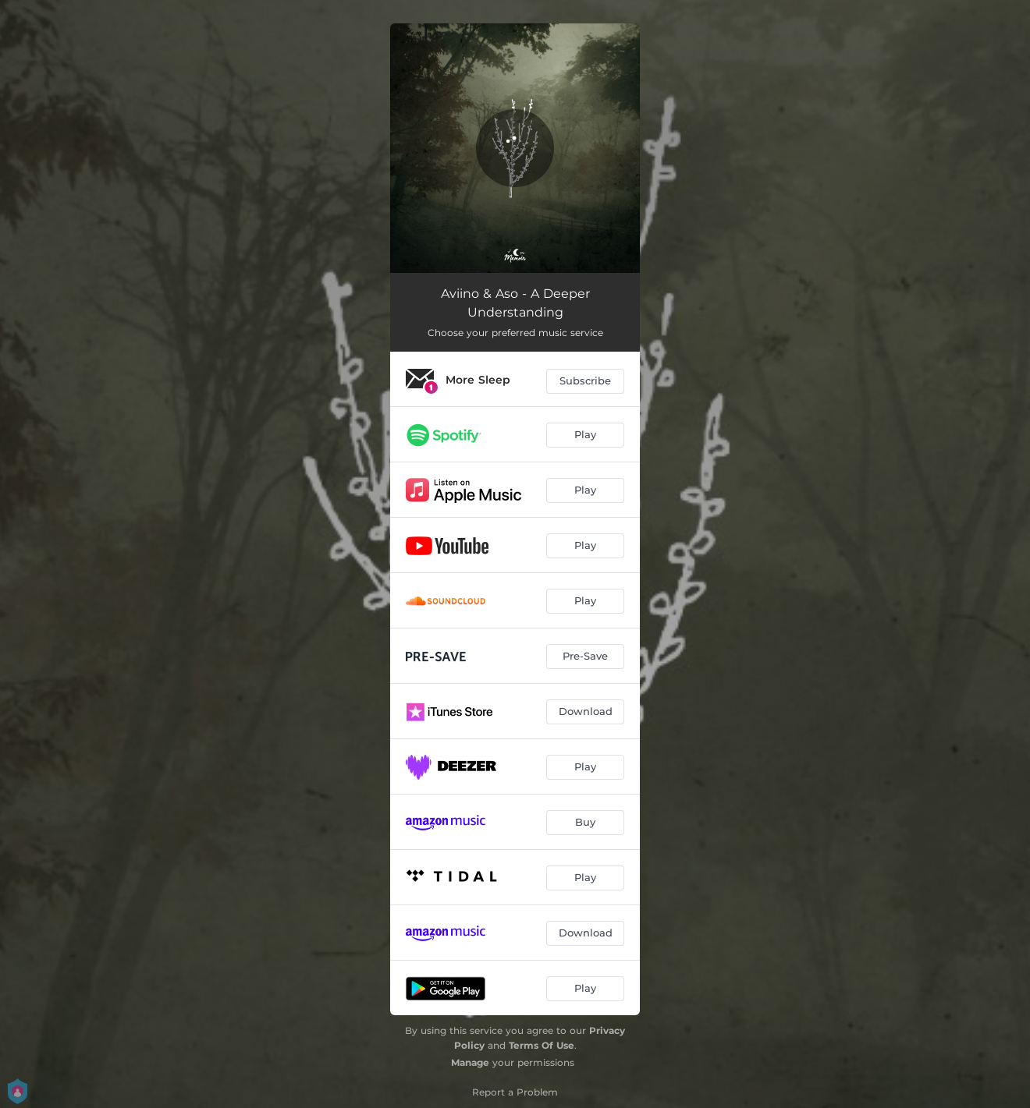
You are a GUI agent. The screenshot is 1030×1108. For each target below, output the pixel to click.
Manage (470, 1062)
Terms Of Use (541, 1045)
